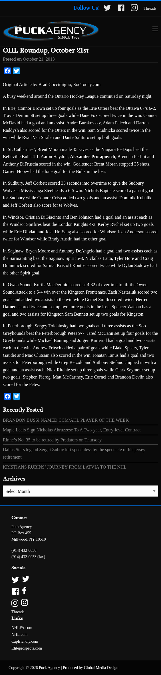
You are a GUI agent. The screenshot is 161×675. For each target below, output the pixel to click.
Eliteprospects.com (26, 648)
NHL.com (19, 634)
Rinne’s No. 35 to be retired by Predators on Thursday (52, 439)
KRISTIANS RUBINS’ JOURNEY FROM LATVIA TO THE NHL (64, 467)
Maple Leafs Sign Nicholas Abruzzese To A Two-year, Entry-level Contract (72, 429)
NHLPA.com (21, 628)
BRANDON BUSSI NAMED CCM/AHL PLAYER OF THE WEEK (66, 420)
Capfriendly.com (24, 641)
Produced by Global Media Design (90, 668)
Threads (150, 8)
